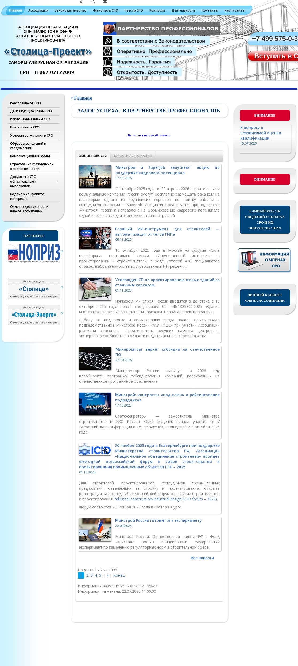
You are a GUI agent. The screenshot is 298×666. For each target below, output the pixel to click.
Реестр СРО (134, 10)
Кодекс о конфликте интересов (27, 196)
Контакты (210, 10)
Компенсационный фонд (30, 156)
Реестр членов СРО (25, 103)
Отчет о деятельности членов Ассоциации (29, 208)
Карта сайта (235, 10)
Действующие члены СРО (31, 111)
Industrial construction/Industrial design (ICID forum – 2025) (165, 499)
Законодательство (70, 10)
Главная (15, 10)
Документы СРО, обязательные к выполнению (23, 181)
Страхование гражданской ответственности (32, 166)
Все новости (202, 558)
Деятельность (183, 10)
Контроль (157, 10)
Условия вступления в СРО (31, 135)
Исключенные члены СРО (30, 119)
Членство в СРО (105, 10)
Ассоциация (38, 10)
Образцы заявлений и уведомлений (28, 145)
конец (119, 575)
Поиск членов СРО (25, 127)
